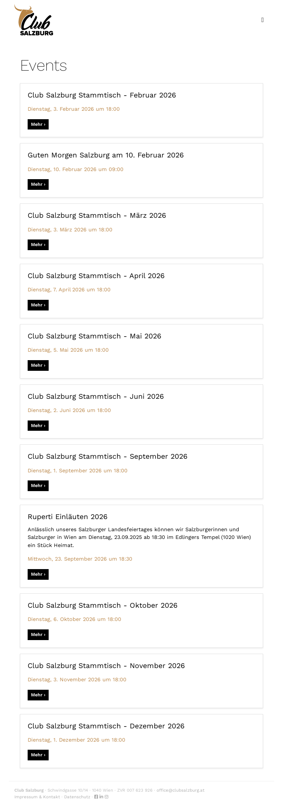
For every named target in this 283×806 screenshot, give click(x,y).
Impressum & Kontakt (37, 796)
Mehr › (38, 124)
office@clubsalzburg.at (181, 790)
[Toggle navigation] (262, 20)
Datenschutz (77, 796)
